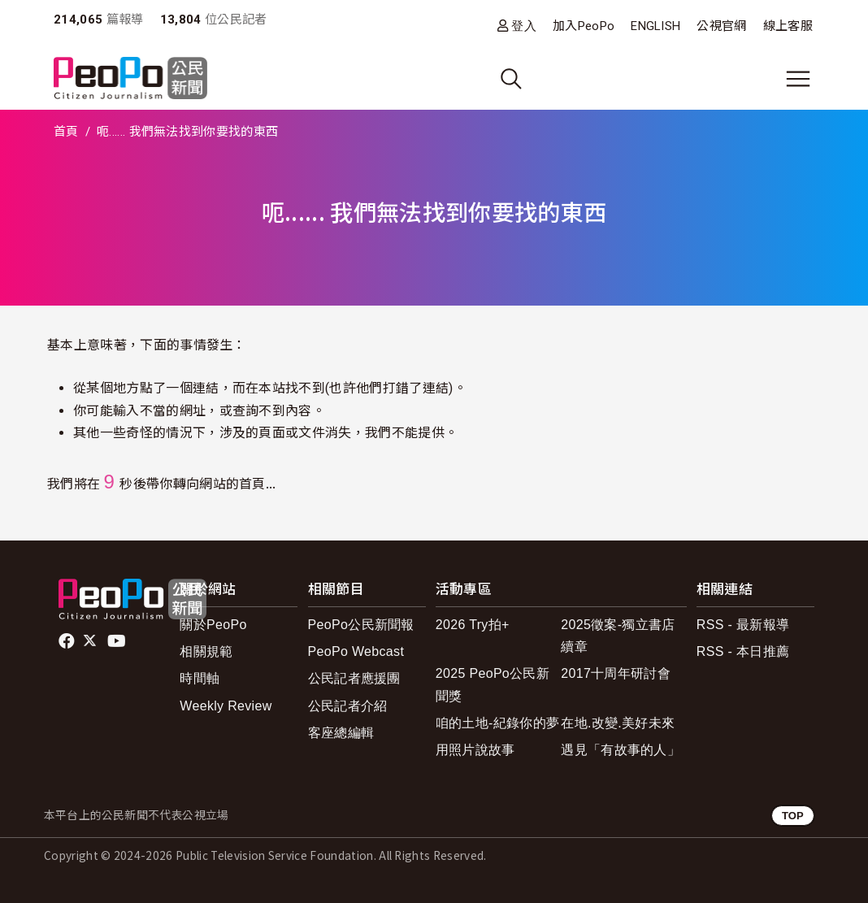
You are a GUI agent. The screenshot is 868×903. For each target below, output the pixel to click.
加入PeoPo (583, 26)
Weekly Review (225, 706)
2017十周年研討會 (616, 673)
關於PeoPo (213, 625)
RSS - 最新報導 (743, 625)
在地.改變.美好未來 (618, 723)
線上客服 (788, 26)
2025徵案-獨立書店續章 (618, 635)
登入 (523, 26)
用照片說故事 (475, 750)
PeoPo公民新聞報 (361, 625)
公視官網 (721, 26)
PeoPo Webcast (356, 651)
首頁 (66, 131)
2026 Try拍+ (473, 625)
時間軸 (199, 678)
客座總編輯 (341, 733)
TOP (793, 816)
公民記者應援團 (354, 678)
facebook (68, 641)
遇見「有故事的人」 (620, 750)
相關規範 (206, 651)
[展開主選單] (798, 79)
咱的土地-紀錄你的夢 (498, 723)
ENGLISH (655, 26)
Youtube (117, 641)
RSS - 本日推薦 (743, 651)
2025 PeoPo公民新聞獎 (492, 684)
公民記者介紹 (348, 706)
